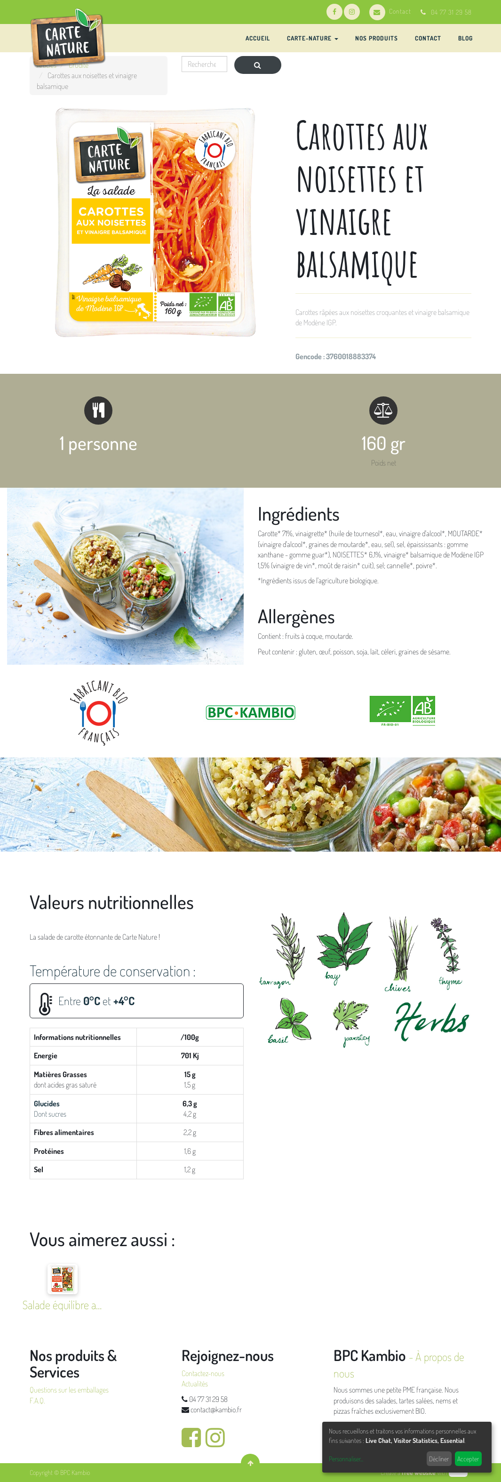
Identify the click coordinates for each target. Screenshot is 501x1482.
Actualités (195, 1383)
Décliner (439, 1459)
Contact (390, 11)
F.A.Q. (37, 1400)
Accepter (468, 1459)
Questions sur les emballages (69, 1389)
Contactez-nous (203, 1373)
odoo (458, 1472)
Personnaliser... (346, 1459)
